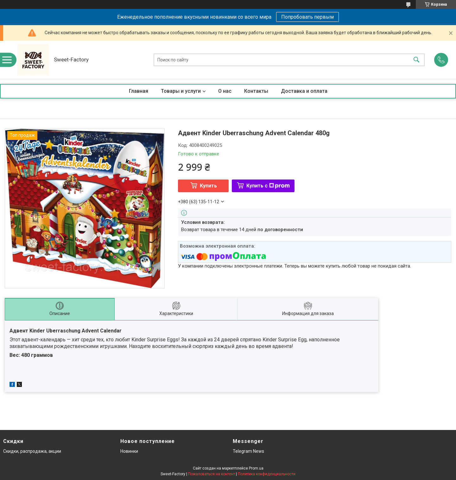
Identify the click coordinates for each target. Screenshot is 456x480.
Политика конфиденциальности (266, 474)
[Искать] (416, 60)
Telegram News (248, 451)
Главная (138, 91)
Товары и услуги (181, 91)
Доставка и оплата (304, 91)
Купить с (268, 186)
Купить (208, 186)
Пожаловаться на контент (211, 474)
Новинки (129, 451)
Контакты (256, 91)
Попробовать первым (307, 17)
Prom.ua (256, 468)
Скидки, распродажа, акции (32, 451)
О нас (224, 91)
